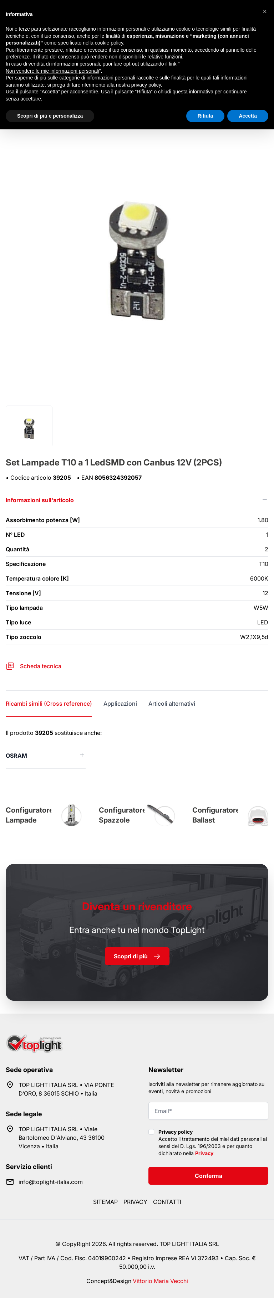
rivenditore (137, 906)
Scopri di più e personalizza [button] (50, 116)
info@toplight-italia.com (51, 1181)
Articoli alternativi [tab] (171, 703)
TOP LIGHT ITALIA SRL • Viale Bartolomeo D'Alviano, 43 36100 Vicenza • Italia (62, 1138)
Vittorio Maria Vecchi (160, 1280)
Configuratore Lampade (30, 815)
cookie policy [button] (109, 43)
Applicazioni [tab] (120, 703)
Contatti (167, 1201)
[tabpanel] (137, 748)
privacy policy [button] (146, 85)
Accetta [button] (248, 116)
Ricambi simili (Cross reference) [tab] (49, 703)
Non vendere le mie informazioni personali (52, 71)
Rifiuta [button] (205, 116)
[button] (264, 11)
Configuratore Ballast (216, 815)
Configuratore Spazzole (123, 815)
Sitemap (105, 1201)
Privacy (204, 1153)
